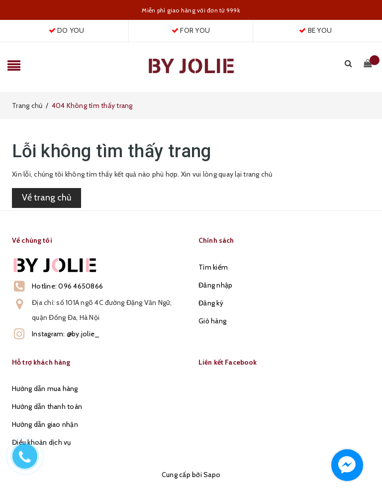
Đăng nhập (215, 285)
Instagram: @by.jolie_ (65, 333)
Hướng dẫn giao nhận (45, 424)
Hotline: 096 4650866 (67, 286)
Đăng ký (210, 302)
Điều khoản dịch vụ (41, 442)
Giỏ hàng (212, 320)
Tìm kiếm (213, 267)
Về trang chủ (46, 197)
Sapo (211, 474)
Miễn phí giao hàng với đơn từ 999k (191, 10)
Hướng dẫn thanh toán (47, 406)
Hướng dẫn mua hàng (45, 388)
